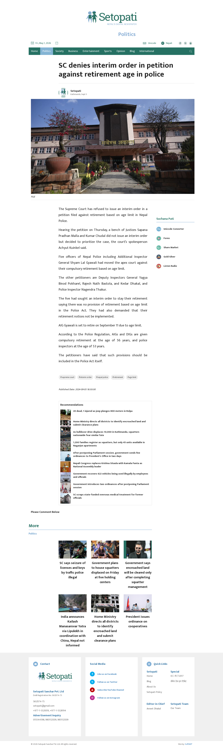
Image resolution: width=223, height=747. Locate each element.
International (147, 51)
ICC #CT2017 (177, 676)
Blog (132, 51)
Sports (108, 51)
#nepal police (102, 377)
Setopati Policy (154, 692)
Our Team (176, 708)
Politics (47, 51)
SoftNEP (188, 744)
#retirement (117, 377)
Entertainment (91, 51)
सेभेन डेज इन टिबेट (178, 681)
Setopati (75, 91)
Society (59, 51)
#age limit (131, 377)
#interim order (85, 377)
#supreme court (67, 377)
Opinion (121, 51)
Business (73, 51)
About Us (151, 687)
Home (150, 676)
